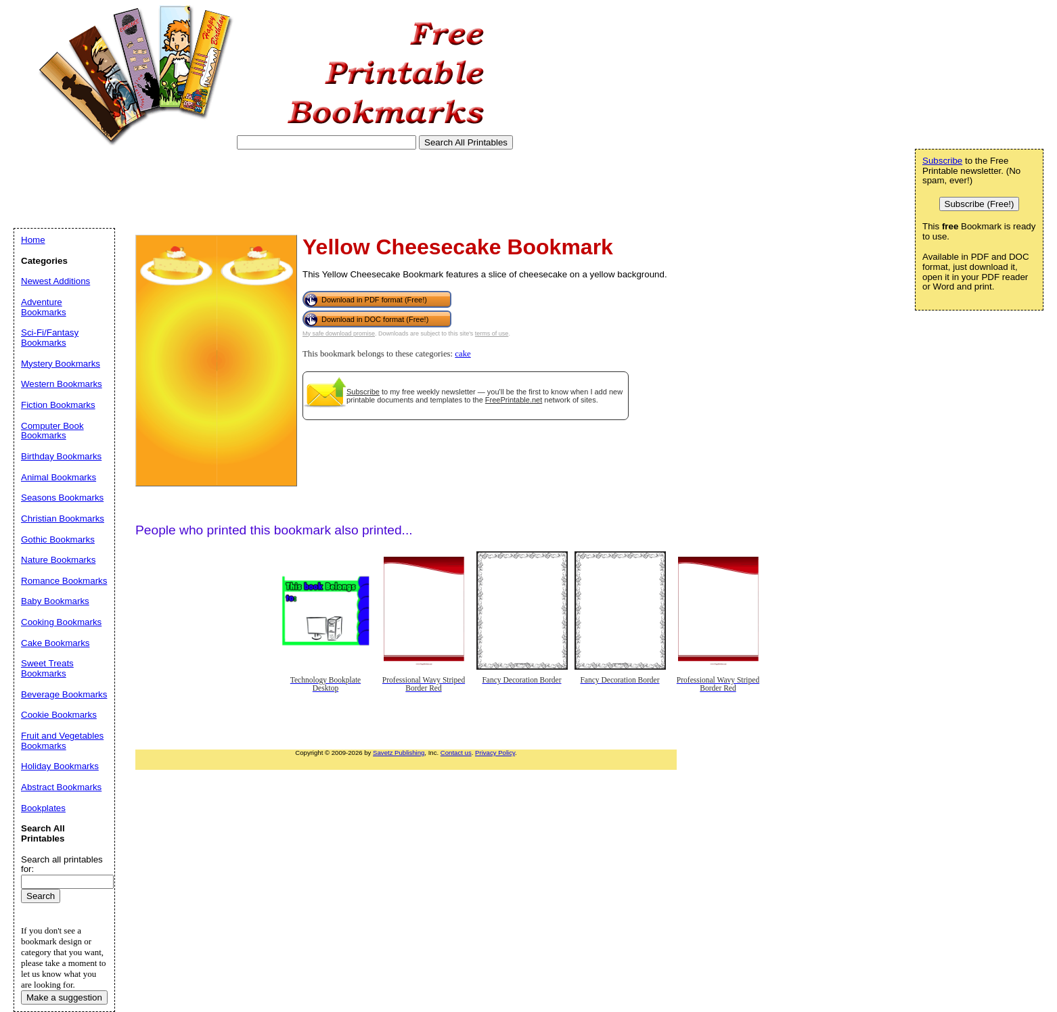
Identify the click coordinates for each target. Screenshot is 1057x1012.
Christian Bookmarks (62, 518)
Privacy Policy (495, 752)
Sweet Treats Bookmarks (47, 668)
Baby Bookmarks (55, 601)
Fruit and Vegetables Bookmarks (62, 741)
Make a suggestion (64, 997)
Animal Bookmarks (58, 477)
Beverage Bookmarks (64, 694)
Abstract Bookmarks (61, 787)
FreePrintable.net (513, 400)
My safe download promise (338, 333)
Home (33, 240)
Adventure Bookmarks (43, 307)
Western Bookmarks (61, 384)
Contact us (456, 752)
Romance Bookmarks (64, 581)
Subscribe (363, 392)
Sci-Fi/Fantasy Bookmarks (49, 337)
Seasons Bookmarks (62, 497)
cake (462, 354)
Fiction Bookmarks (58, 405)
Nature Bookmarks (58, 560)
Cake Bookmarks (55, 643)
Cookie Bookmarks (59, 715)
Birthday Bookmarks (61, 456)
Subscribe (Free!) (979, 204)
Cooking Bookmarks (61, 622)
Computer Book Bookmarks (52, 431)
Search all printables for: (62, 864)
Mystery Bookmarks (60, 364)
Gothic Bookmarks (58, 539)
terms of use (492, 333)
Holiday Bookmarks (60, 766)
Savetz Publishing (398, 752)
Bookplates (43, 808)
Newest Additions (55, 281)
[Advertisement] (260, 188)
